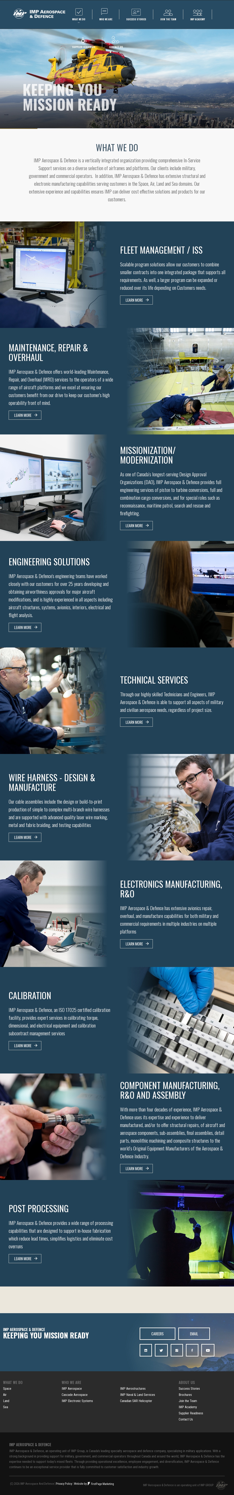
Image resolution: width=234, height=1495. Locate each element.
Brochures (185, 1394)
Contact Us (186, 1419)
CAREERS (159, 1333)
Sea (5, 1406)
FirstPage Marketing (101, 1483)
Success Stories (189, 1388)
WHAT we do (78, 16)
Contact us (116, 42)
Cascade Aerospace (75, 1394)
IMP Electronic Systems (77, 1400)
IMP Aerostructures (133, 1388)
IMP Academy (188, 1406)
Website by (80, 1483)
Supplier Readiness (191, 1412)
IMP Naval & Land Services (137, 1394)
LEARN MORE (137, 300)
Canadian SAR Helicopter (136, 1400)
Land (6, 1400)
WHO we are (105, 14)
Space (7, 1388)
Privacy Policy (64, 1483)
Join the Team (188, 1400)
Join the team (168, 14)
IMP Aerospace (72, 1388)
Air (5, 1394)
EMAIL (198, 1333)
